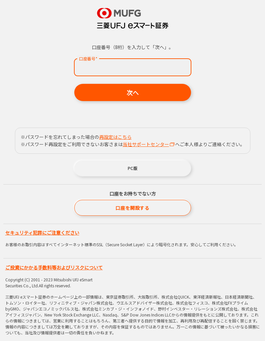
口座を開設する (132, 207)
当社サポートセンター (148, 144)
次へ (133, 92)
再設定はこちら (115, 137)
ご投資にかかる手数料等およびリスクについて (54, 267)
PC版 (133, 168)
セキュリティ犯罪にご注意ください (42, 232)
